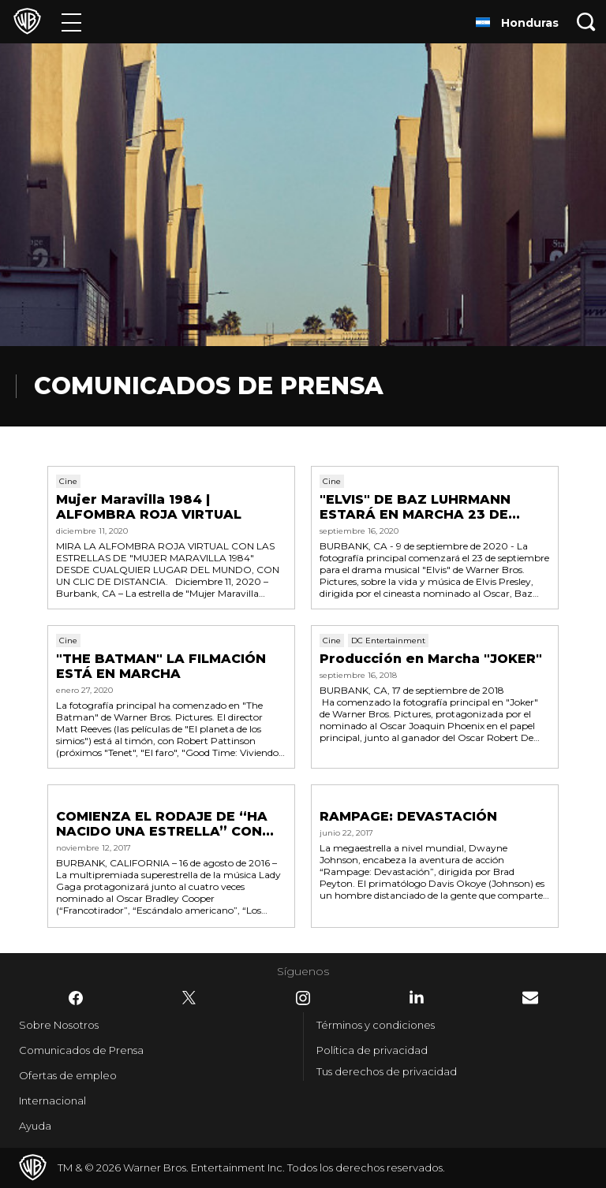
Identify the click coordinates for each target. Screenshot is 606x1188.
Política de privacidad (372, 1050)
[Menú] (71, 21)
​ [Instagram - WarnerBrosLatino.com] (303, 998)
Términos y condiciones (375, 1025)
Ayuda (35, 1125)
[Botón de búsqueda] (586, 21)
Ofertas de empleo (68, 1075)
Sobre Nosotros (59, 1025)
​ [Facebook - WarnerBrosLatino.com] (75, 998)
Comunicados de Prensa (81, 1050)
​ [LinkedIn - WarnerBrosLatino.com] (416, 997)
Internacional (52, 1100)
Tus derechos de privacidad (386, 1071)
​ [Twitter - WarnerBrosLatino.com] (189, 998)
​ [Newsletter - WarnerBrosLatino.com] (530, 997)
